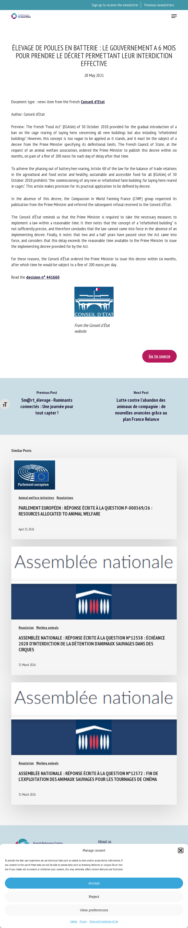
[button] (180, 850)
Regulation (26, 627)
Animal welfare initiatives (36, 497)
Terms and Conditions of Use (104, 921)
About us (104, 841)
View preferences (94, 910)
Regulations (65, 497)
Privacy (83, 921)
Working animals (47, 627)
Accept (94, 883)
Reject (94, 896)
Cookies (73, 921)
